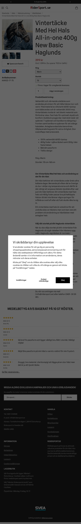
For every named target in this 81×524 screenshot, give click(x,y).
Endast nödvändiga (43, 280)
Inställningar (21, 280)
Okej (63, 280)
